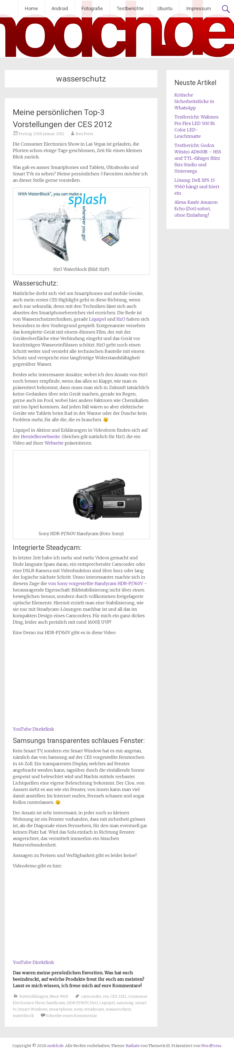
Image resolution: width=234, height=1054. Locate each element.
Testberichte (130, 8)
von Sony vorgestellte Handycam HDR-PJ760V (95, 583)
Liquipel (97, 319)
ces (106, 996)
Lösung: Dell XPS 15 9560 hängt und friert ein (196, 186)
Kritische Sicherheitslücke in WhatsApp (194, 101)
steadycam (94, 1009)
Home (31, 8)
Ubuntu (165, 8)
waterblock (23, 1015)
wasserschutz (118, 1009)
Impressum (198, 8)
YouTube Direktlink (33, 729)
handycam (55, 1002)
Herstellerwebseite (40, 436)
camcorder (91, 996)
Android (60, 8)
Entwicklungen (34, 996)
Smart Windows (33, 1009)
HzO (120, 319)
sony (78, 1009)
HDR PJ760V (77, 1002)
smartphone (60, 1009)
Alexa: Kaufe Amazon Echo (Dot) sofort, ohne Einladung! (196, 208)
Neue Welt (58, 996)
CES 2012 (118, 996)
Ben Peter (85, 133)
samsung (125, 1002)
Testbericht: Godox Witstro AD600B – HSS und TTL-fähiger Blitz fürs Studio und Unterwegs (197, 158)
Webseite (54, 443)
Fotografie (92, 8)
